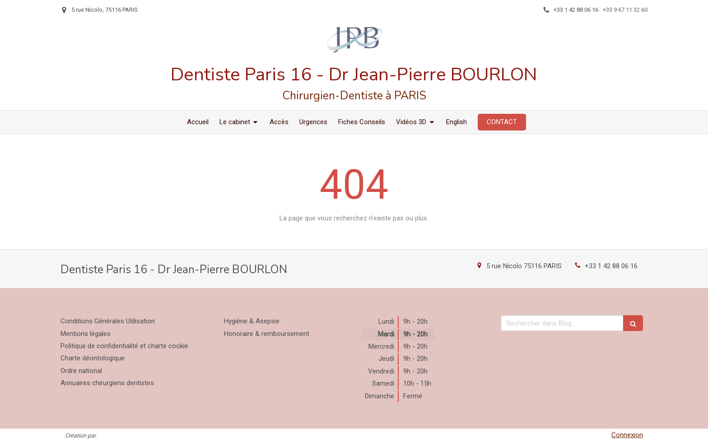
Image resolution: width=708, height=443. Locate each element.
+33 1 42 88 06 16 (611, 266)
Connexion (627, 435)
